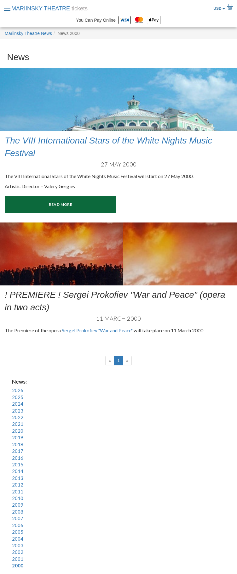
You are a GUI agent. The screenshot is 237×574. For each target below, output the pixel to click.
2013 (17, 478)
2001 (17, 559)
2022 (17, 417)
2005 (17, 532)
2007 (17, 518)
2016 (17, 458)
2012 (17, 484)
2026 (17, 390)
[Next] (127, 360)
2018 (17, 444)
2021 (17, 424)
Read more (60, 204)
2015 (17, 464)
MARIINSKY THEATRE (49, 8)
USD (219, 8)
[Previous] (109, 360)
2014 (17, 471)
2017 (17, 451)
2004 (17, 539)
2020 (17, 431)
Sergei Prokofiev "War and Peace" (98, 330)
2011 (17, 491)
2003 (17, 545)
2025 (17, 397)
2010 (17, 498)
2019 (17, 437)
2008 (17, 512)
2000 (17, 565)
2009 (17, 505)
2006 (17, 525)
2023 (17, 411)
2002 (17, 552)
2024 (17, 404)
